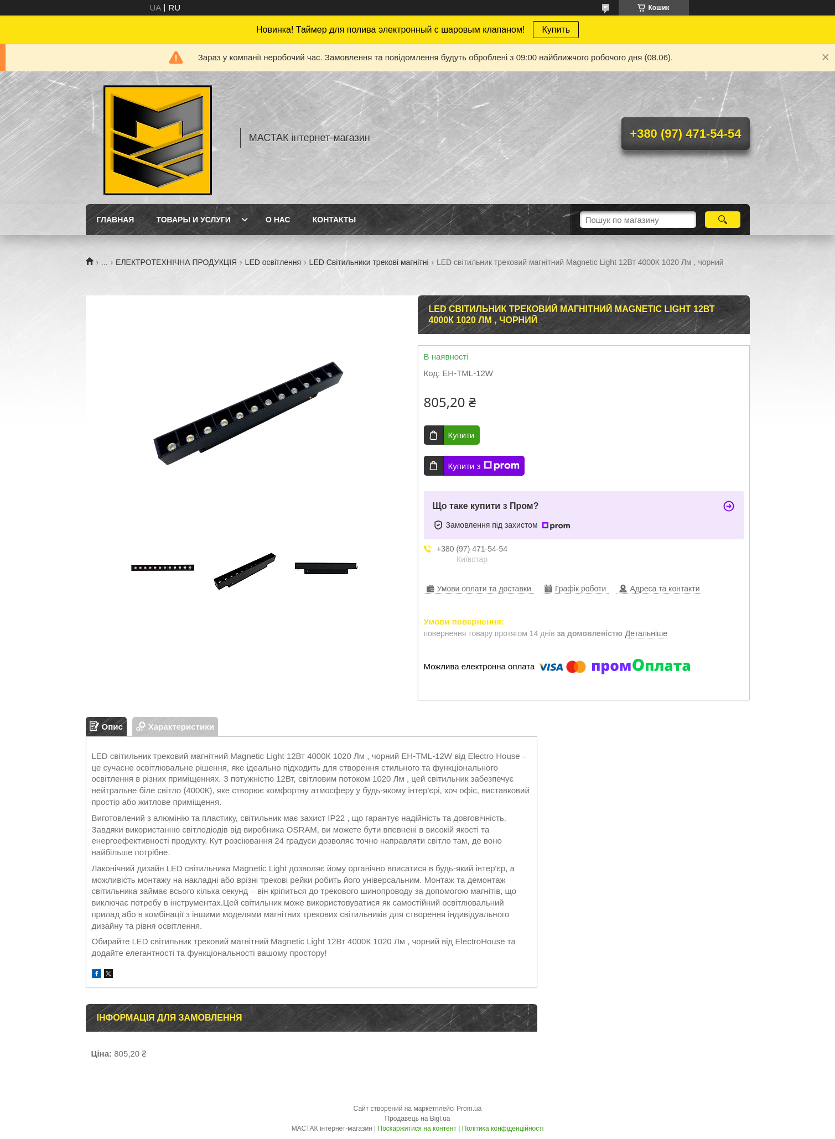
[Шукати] (723, 219)
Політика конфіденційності (503, 1128)
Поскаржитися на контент (417, 1128)
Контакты (334, 219)
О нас (278, 219)
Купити (461, 435)
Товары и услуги (193, 219)
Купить (556, 29)
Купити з (484, 466)
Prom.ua (469, 1108)
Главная (115, 219)
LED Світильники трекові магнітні (369, 262)
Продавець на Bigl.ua (417, 1118)
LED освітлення (273, 262)
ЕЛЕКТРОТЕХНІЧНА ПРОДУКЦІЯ (176, 262)
